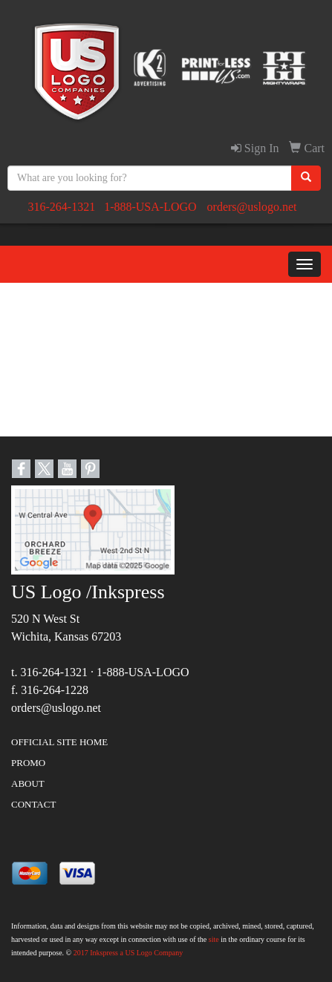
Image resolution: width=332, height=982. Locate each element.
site (214, 939)
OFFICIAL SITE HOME (59, 741)
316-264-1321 (61, 206)
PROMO (28, 762)
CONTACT (33, 804)
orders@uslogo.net (252, 206)
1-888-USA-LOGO (150, 206)
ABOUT (28, 783)
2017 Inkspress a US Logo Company (128, 953)
